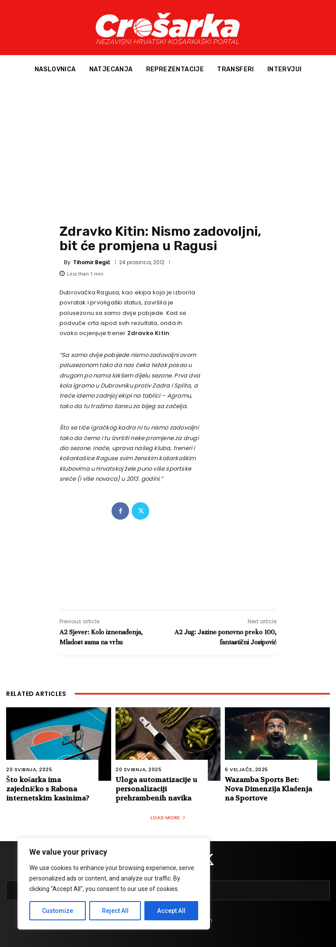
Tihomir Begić (91, 262)
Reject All (115, 910)
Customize (57, 910)
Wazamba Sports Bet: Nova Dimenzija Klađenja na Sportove (268, 789)
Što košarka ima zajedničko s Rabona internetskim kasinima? (47, 789)
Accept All (171, 910)
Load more (168, 817)
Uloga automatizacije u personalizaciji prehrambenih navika (156, 789)
